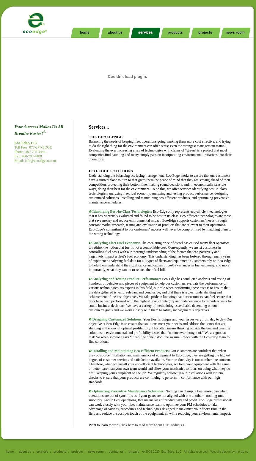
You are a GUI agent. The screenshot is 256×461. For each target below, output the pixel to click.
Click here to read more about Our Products (151, 425)
